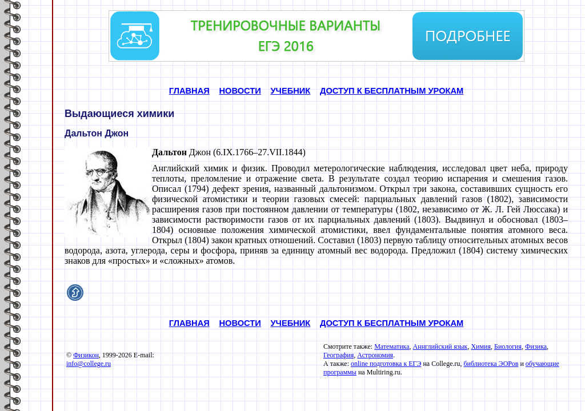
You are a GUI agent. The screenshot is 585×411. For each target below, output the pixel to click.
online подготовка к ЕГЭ (386, 364)
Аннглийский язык (440, 346)
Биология (508, 346)
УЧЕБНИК (290, 90)
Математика (391, 346)
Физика (536, 346)
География (338, 355)
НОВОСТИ (240, 90)
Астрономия (375, 355)
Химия (481, 346)
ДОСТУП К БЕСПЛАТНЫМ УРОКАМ (391, 90)
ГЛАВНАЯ (189, 90)
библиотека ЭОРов (490, 364)
